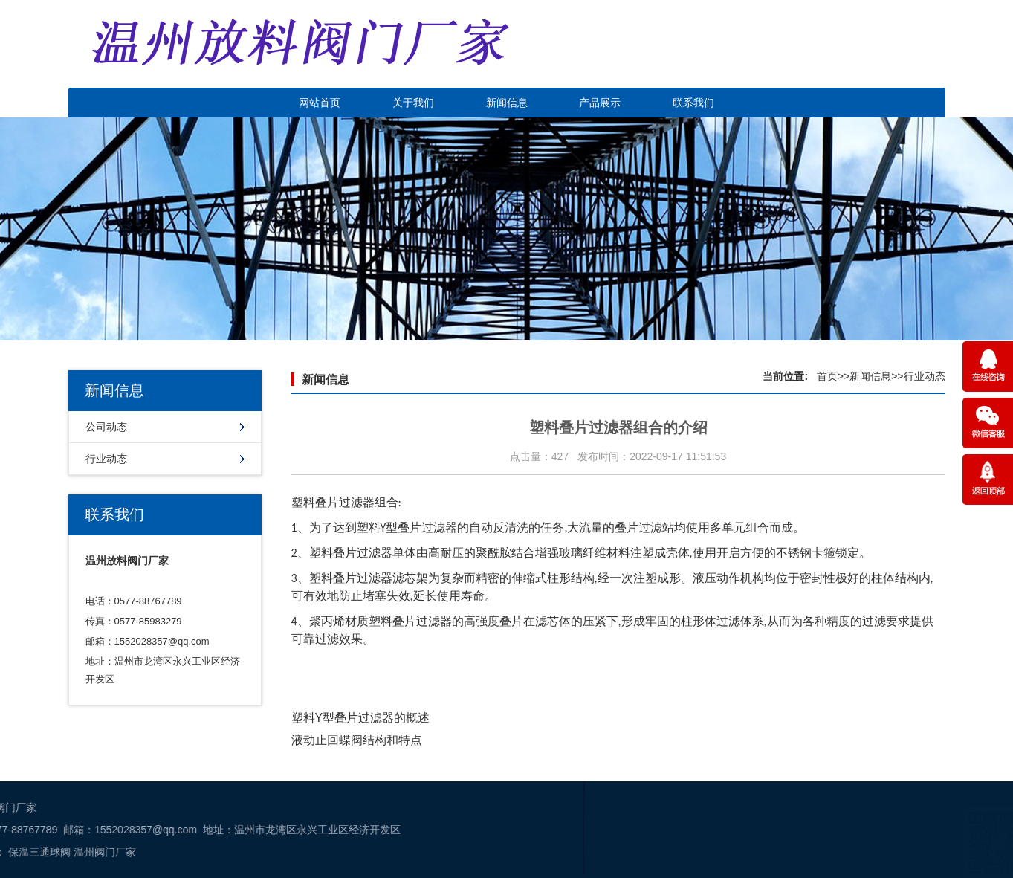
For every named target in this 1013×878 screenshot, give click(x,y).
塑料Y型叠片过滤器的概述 (360, 717)
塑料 (369, 527)
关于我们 (413, 103)
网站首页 (319, 103)
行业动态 (106, 459)
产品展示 (600, 103)
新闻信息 (507, 103)
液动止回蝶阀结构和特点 (356, 740)
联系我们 (693, 103)
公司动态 (106, 427)
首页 (827, 376)
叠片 (511, 621)
